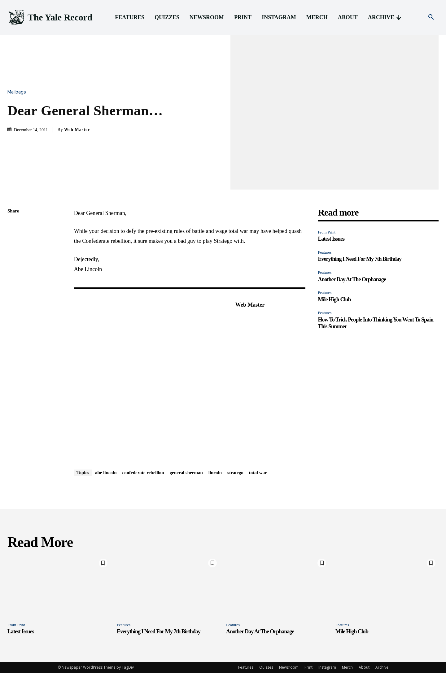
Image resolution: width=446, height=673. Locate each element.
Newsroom (289, 667)
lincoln (215, 472)
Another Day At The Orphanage (352, 279)
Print (308, 667)
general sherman (186, 472)
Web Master (77, 129)
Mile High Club (334, 299)
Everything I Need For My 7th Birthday (359, 259)
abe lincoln (106, 472)
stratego (235, 472)
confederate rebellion (143, 472)
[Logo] (49, 17)
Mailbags (18, 92)
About (364, 667)
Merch (347, 667)
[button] (431, 17)
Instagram (327, 667)
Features (324, 252)
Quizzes (266, 667)
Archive (381, 667)
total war (258, 472)
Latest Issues (331, 239)
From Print (326, 232)
